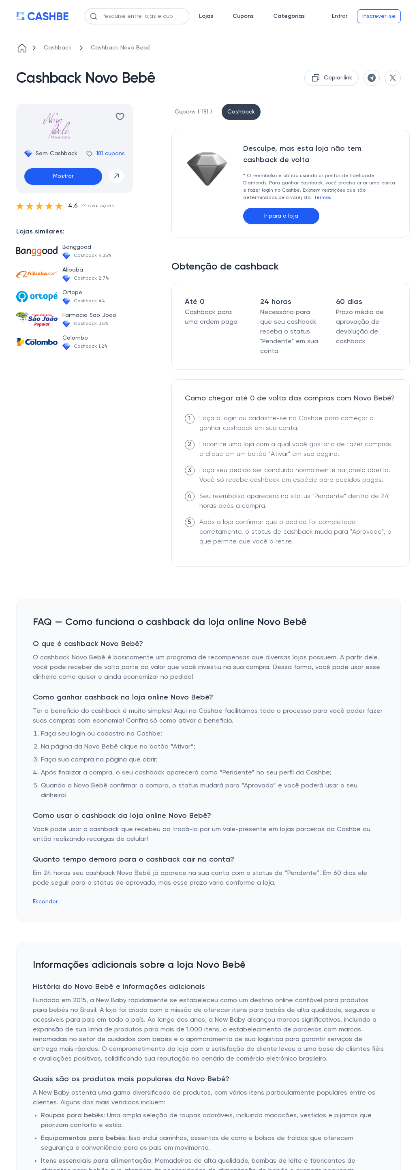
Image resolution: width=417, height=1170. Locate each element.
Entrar (339, 16)
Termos (322, 197)
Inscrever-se (379, 16)
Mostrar (63, 176)
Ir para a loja (281, 216)
